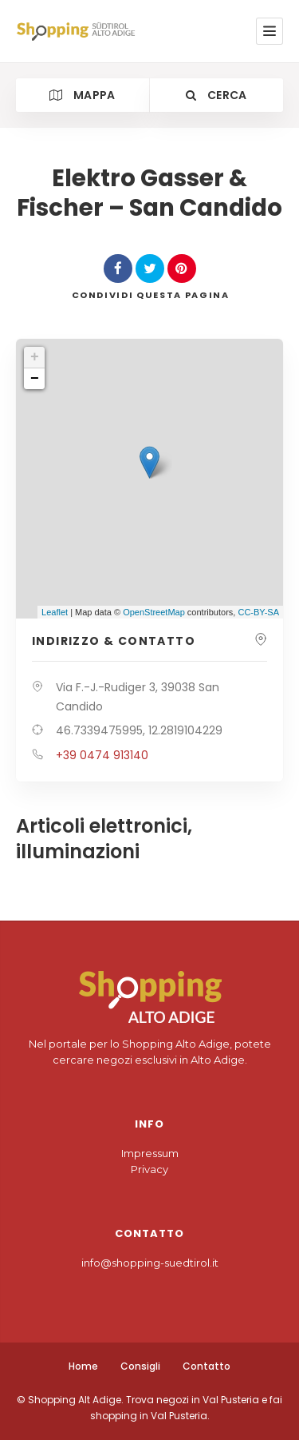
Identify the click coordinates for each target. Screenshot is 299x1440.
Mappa (82, 95)
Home (83, 1366)
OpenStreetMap (154, 612)
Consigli (140, 1366)
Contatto (206, 1366)
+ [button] (34, 357)
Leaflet (54, 612)
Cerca (216, 95)
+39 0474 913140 (102, 755)
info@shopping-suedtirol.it (149, 1262)
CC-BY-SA (258, 612)
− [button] (34, 378)
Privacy (149, 1169)
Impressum (150, 1153)
